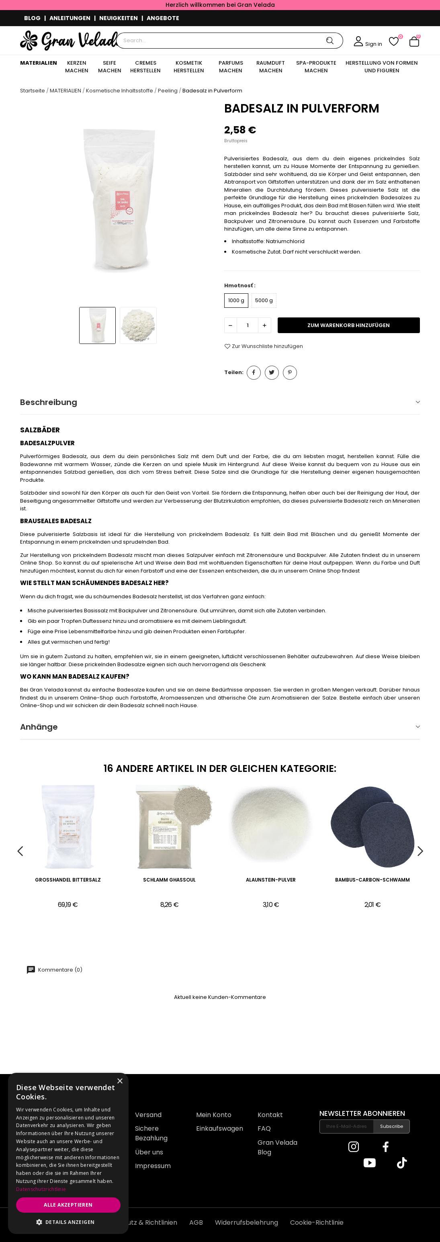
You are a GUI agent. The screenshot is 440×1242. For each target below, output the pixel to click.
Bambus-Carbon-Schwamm (372, 880)
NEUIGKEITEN (118, 18)
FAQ (264, 1128)
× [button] (120, 1081)
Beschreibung (48, 402)
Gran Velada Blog (277, 1147)
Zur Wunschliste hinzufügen (263, 346)
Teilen (254, 373)
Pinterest (290, 373)
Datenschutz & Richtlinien (136, 1222)
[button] (68, 1222)
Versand (148, 1114)
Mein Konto (213, 1114)
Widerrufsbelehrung (246, 1222)
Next (420, 851)
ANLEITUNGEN (69, 18)
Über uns (149, 1152)
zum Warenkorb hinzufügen (348, 325)
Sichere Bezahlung (151, 1133)
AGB (196, 1222)
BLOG (32, 18)
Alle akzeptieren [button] (68, 1204)
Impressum (153, 1165)
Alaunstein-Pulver (271, 880)
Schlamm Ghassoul (169, 880)
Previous (20, 851)
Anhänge (39, 727)
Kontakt (270, 1114)
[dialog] (68, 1153)
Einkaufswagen (219, 1128)
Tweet (272, 373)
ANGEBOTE (163, 18)
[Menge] (247, 325)
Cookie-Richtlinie (317, 1222)
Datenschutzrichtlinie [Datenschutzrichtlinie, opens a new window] (41, 1189)
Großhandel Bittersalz (68, 880)
